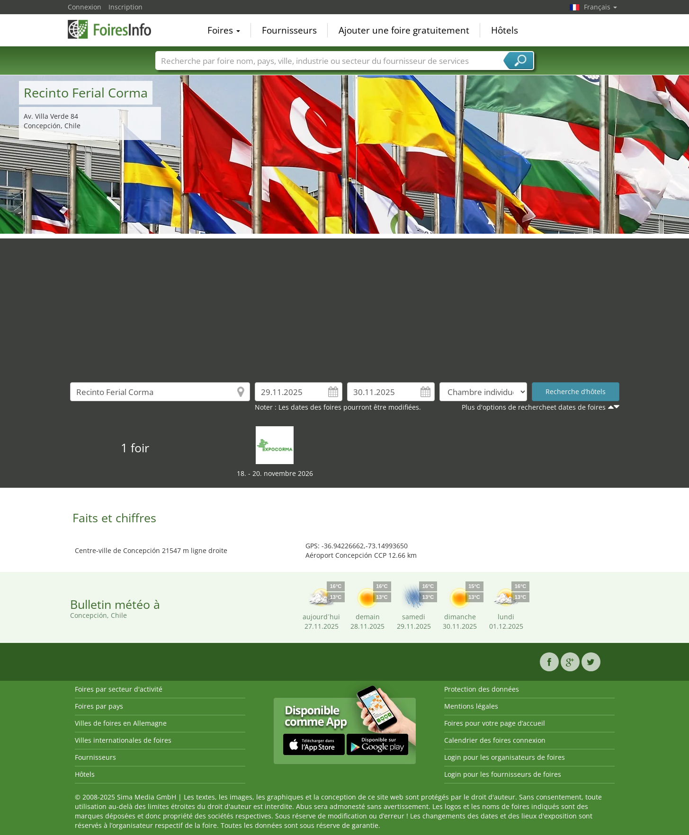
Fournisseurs (289, 30)
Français (600, 6)
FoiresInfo (115, 29)
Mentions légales (471, 706)
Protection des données (481, 689)
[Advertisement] (345, 304)
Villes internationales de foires (123, 740)
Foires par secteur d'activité (118, 689)
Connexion (84, 6)
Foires (223, 30)
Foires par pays (99, 706)
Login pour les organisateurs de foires (504, 757)
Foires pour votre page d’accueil (494, 723)
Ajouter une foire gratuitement (404, 30)
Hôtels (504, 30)
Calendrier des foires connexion (495, 740)
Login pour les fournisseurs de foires (502, 774)
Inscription (125, 6)
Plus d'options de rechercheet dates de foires (534, 407)
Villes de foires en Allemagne (121, 723)
